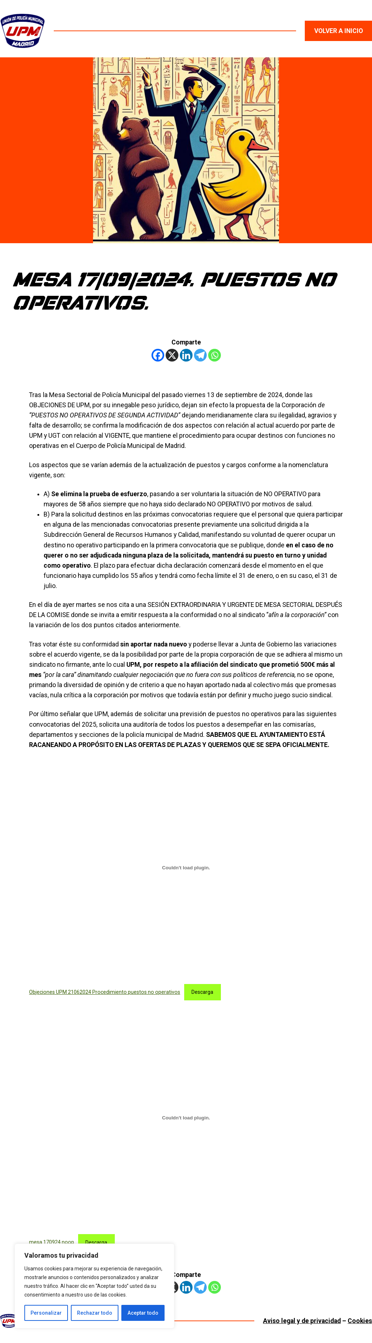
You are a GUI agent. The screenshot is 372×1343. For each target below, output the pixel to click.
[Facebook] (157, 355)
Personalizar (46, 1313)
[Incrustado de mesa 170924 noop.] (186, 1118)
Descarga (202, 992)
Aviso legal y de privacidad (302, 1320)
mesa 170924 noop (51, 1242)
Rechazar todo (94, 1313)
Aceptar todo (143, 1313)
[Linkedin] (186, 355)
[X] (172, 355)
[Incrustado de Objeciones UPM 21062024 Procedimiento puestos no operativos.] (186, 867)
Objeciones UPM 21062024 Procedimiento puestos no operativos (104, 992)
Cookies (360, 1320)
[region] (94, 1286)
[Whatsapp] (214, 355)
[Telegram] (200, 355)
